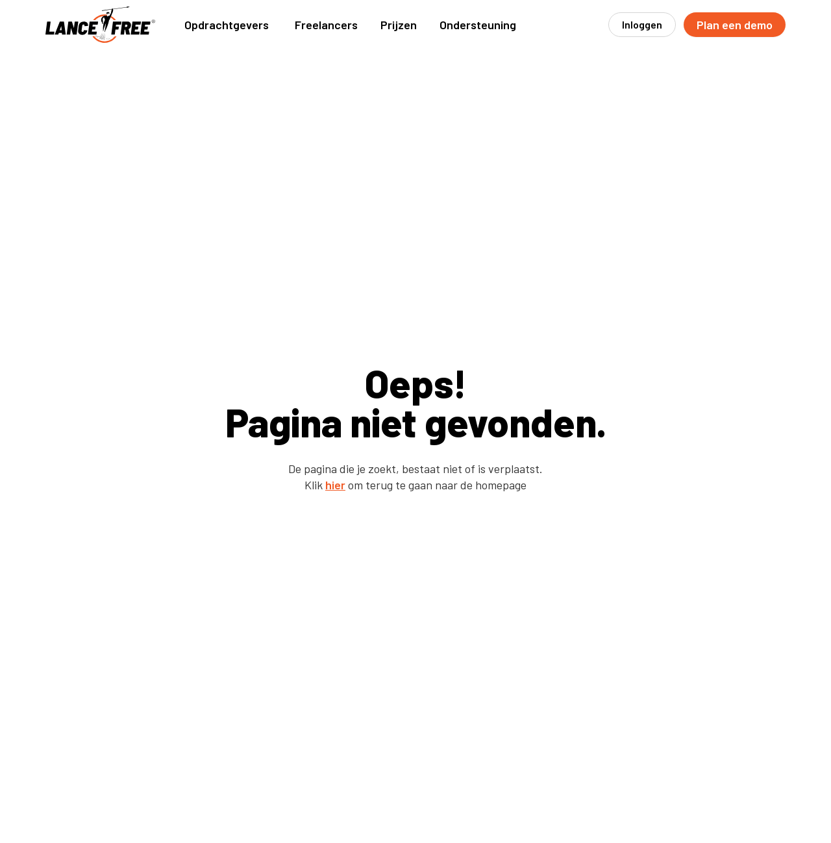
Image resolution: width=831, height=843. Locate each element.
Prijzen (398, 25)
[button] (226, 24)
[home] (100, 24)
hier (335, 485)
